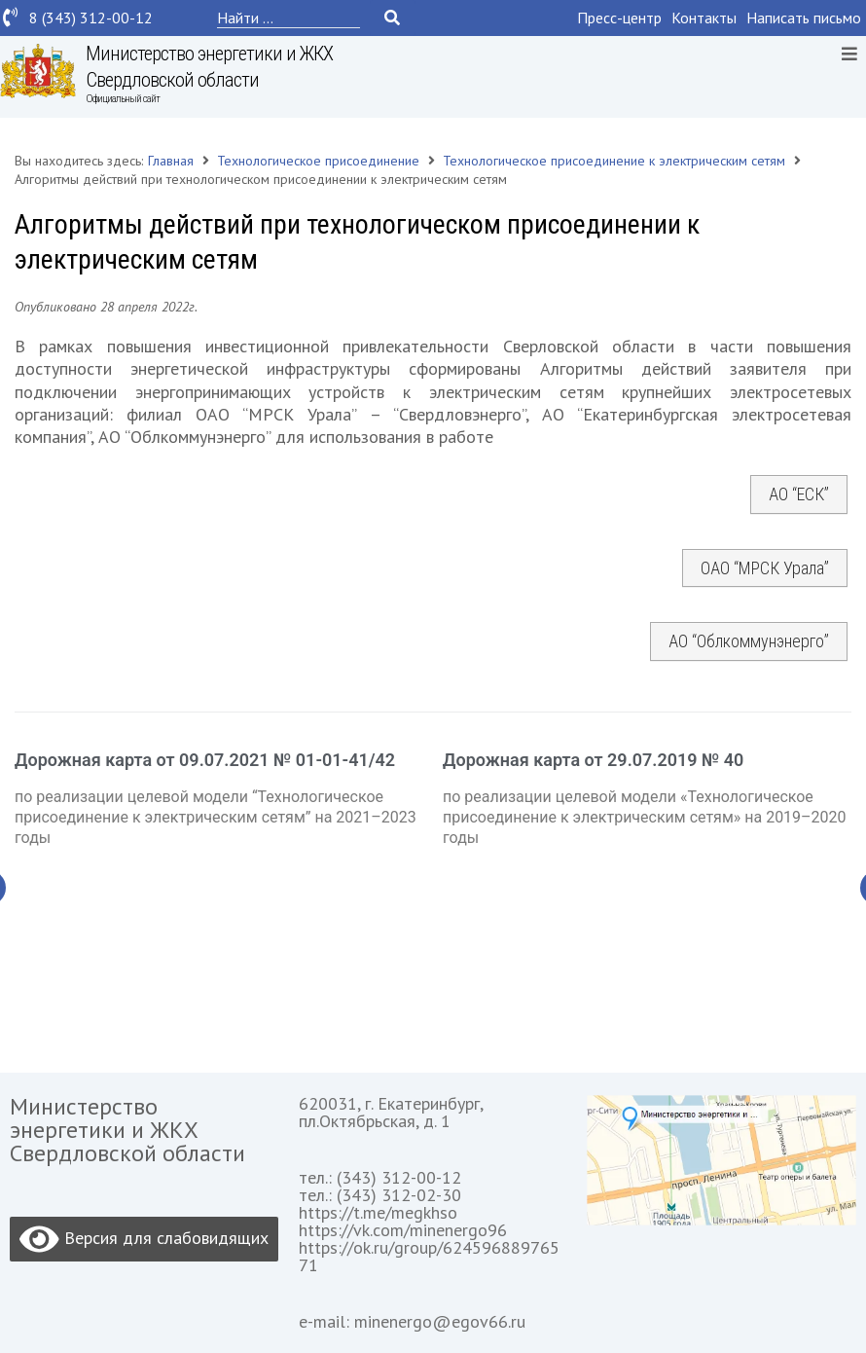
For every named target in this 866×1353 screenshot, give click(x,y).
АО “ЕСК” (799, 494)
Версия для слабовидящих (144, 1239)
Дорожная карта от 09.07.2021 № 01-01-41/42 (205, 760)
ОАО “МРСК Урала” (765, 568)
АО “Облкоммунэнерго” (748, 641)
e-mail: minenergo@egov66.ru (412, 1321)
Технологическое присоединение (318, 160)
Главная (171, 160)
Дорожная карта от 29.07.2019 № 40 (593, 760)
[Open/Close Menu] (849, 53)
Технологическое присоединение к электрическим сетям (614, 160)
